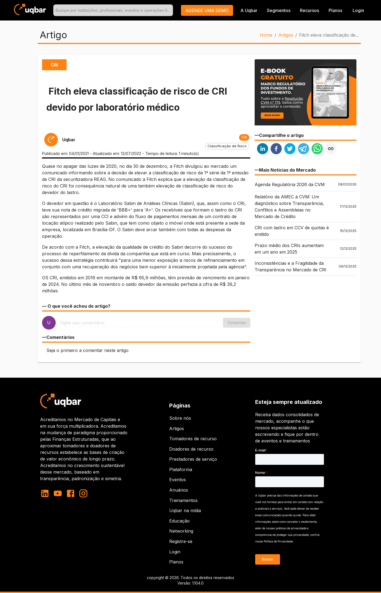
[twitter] (290, 149)
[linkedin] (262, 149)
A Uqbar (248, 10)
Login (174, 551)
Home (266, 35)
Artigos (285, 35)
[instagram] (83, 493)
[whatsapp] (317, 149)
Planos (335, 10)
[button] (207, 10)
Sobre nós (180, 418)
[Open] (170, 10)
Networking (181, 531)
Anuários (178, 490)
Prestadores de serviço (193, 459)
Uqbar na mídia (185, 510)
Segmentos (278, 10)
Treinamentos (183, 500)
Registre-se (180, 541)
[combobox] (113, 10)
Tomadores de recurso (193, 438)
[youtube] (58, 493)
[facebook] (276, 149)
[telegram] (303, 149)
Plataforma (180, 469)
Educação (179, 521)
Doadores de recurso (191, 449)
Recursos (309, 10)
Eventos (177, 479)
